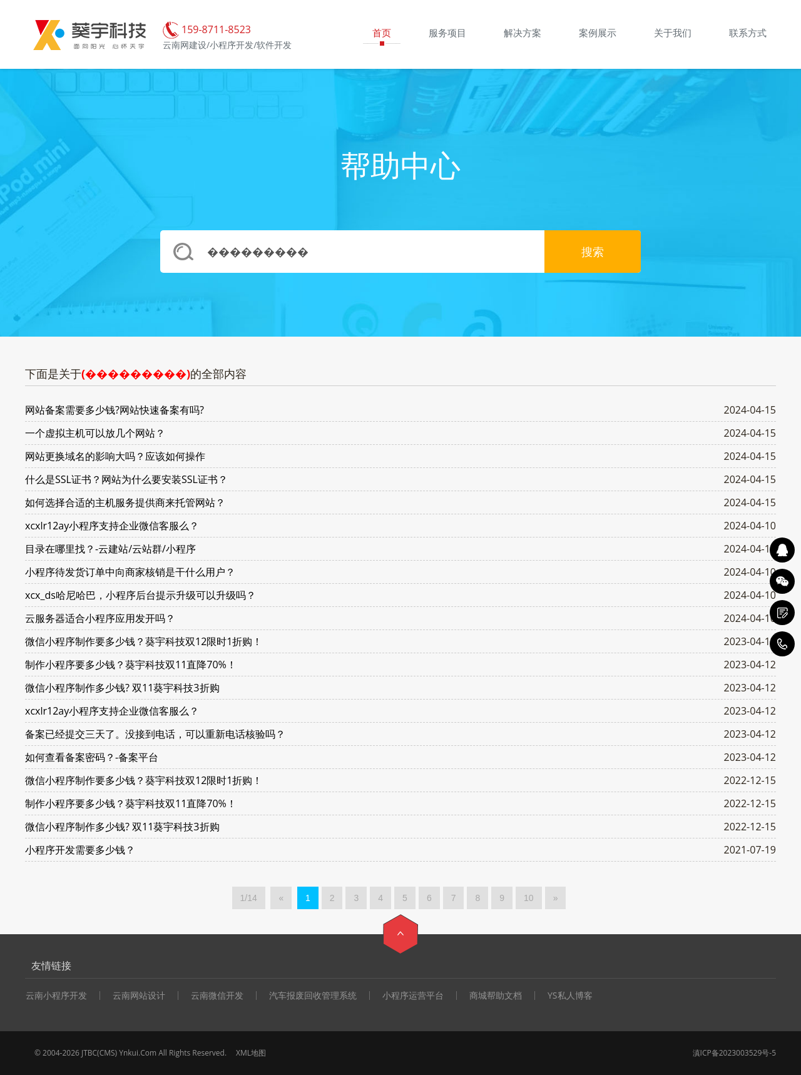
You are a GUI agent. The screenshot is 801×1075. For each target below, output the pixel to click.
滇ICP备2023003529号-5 (734, 1052)
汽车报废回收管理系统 (313, 995)
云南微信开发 (217, 995)
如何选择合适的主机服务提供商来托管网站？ (125, 502)
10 (529, 898)
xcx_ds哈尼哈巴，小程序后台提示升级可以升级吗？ (140, 595)
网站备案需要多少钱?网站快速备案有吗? (114, 410)
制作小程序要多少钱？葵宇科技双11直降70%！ (131, 664)
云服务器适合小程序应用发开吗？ (100, 618)
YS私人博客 (570, 995)
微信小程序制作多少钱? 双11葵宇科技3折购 (122, 688)
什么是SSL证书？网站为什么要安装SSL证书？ (126, 479)
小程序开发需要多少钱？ (80, 850)
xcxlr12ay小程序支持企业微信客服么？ (112, 525)
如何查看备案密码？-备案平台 (91, 757)
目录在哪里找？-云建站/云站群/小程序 (110, 549)
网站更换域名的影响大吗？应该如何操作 (115, 456)
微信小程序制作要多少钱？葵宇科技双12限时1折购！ (143, 641)
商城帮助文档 (495, 995)
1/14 (248, 898)
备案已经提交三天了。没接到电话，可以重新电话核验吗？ (155, 734)
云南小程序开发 (56, 995)
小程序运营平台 (413, 995)
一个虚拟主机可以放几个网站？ (95, 433)
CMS (107, 1052)
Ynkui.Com (137, 1052)
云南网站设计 (139, 995)
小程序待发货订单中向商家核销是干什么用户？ (130, 572)
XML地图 (251, 1052)
